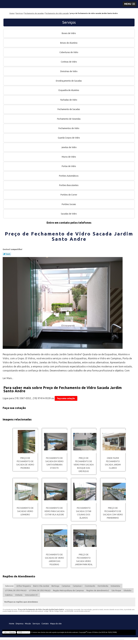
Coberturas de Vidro (69, 52)
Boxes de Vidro (69, 33)
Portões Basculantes (69, 185)
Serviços (69, 22)
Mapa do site (56, 623)
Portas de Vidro (69, 166)
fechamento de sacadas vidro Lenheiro (25, 511)
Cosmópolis (90, 586)
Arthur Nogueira (23, 586)
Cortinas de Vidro (69, 62)
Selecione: (9, 586)
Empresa (19, 623)
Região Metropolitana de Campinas (68, 590)
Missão (28, 623)
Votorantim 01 (31, 595)
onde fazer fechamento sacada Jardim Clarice (113, 463)
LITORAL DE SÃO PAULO (16, 590)
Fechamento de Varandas (69, 119)
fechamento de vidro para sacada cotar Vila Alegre (54, 511)
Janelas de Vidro (69, 147)
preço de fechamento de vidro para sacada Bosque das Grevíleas (84, 464)
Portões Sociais (69, 204)
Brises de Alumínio (69, 43)
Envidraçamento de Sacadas (69, 81)
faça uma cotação (66, 398)
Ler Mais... (8, 378)
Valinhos (9, 595)
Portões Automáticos (69, 176)
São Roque (116, 590)
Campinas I (77, 586)
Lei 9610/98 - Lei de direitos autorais (77, 611)
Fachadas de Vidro (69, 100)
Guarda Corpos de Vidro (69, 138)
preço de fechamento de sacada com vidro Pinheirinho (113, 513)
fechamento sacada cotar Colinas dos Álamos (83, 513)
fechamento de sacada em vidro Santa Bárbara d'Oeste (54, 463)
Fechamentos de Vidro (69, 128)
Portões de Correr (69, 194)
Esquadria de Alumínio (69, 90)
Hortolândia (103, 586)
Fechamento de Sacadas (69, 109)
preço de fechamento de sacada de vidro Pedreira (25, 463)
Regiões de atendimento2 (97, 590)
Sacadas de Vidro (69, 214)
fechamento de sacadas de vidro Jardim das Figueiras (54, 559)
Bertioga (55, 586)
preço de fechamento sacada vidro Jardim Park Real (84, 559)
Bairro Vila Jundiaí (41, 586)
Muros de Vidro (69, 157)
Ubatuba (127, 590)
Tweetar (7, 253)
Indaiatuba (115, 586)
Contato (45, 623)
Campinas (66, 586)
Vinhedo (18, 595)
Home (11, 623)
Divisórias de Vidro (69, 71)
